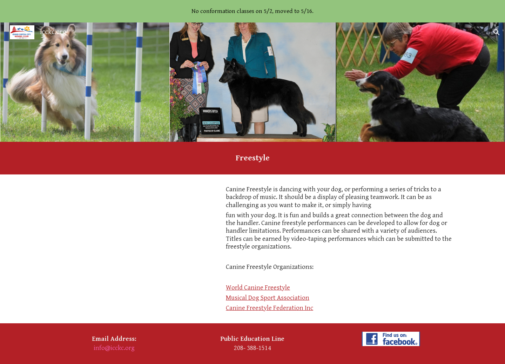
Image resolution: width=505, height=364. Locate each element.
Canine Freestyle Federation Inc (269, 308)
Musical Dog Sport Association (267, 298)
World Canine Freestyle (258, 287)
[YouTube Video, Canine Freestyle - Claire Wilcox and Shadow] (131, 238)
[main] (252, 158)
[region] (252, 11)
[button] (496, 32)
